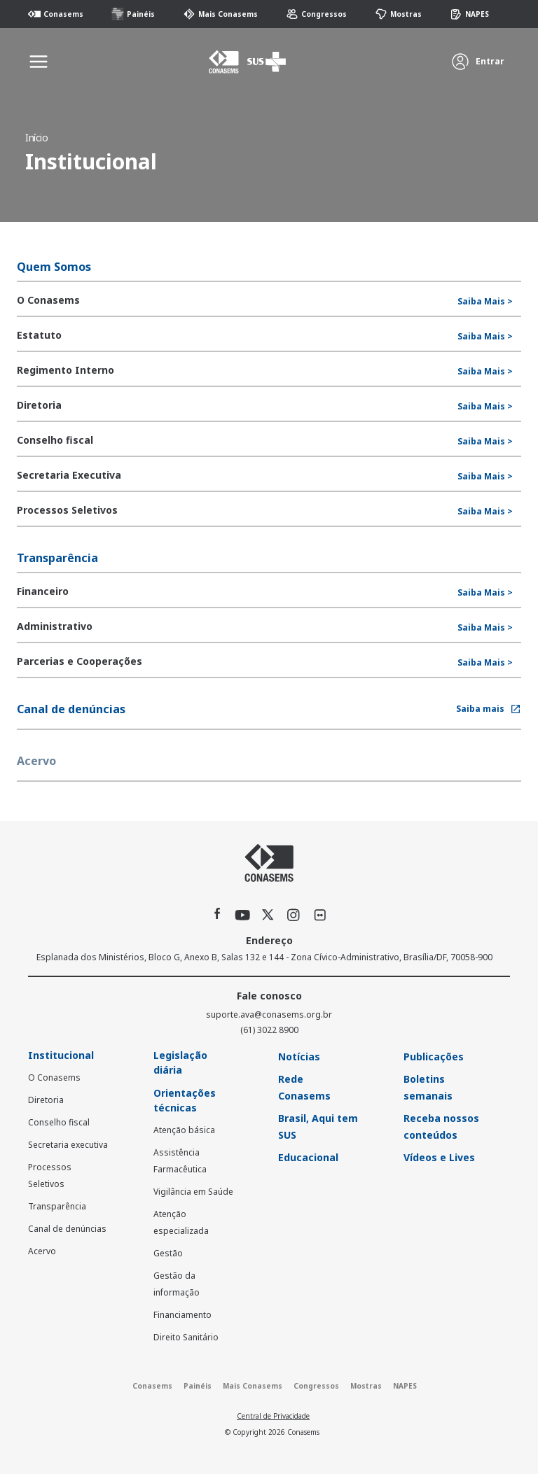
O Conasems (54, 1077)
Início (36, 137)
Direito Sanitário (186, 1337)
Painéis (133, 14)
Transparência (57, 1206)
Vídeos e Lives (439, 1157)
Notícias (299, 1056)
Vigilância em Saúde (193, 1192)
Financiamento (182, 1315)
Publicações (434, 1056)
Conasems (55, 14)
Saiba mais (488, 709)
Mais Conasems (220, 14)
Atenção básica (184, 1130)
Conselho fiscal (59, 1122)
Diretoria (46, 1100)
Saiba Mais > (485, 301)
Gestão (168, 1253)
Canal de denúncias (67, 1229)
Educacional (308, 1157)
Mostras (398, 14)
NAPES (469, 14)
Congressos (316, 14)
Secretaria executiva (68, 1145)
